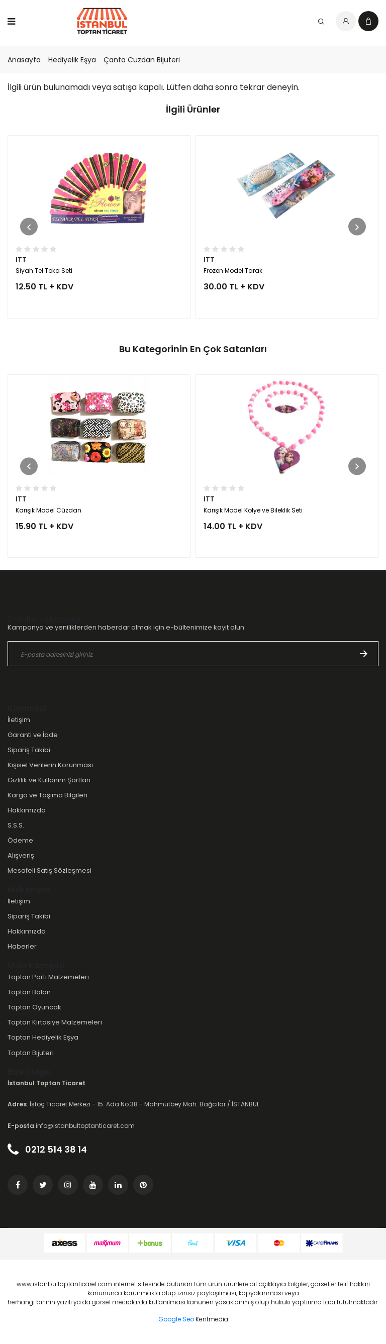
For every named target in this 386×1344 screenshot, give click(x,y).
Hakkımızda (27, 810)
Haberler (22, 946)
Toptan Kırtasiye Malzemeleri (55, 1022)
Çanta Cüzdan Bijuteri (142, 59)
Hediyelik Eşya (72, 59)
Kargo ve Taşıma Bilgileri (47, 795)
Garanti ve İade (33, 735)
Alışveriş (21, 855)
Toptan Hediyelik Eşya (43, 1037)
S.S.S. (16, 825)
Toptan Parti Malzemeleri (48, 977)
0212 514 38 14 (47, 1149)
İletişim (19, 720)
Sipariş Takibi (29, 750)
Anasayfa (24, 59)
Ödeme (20, 840)
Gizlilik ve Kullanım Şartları (49, 780)
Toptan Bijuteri (31, 1053)
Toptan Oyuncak (34, 1007)
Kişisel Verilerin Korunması (50, 765)
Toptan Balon (29, 992)
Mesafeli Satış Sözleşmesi (49, 870)
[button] (29, 227)
